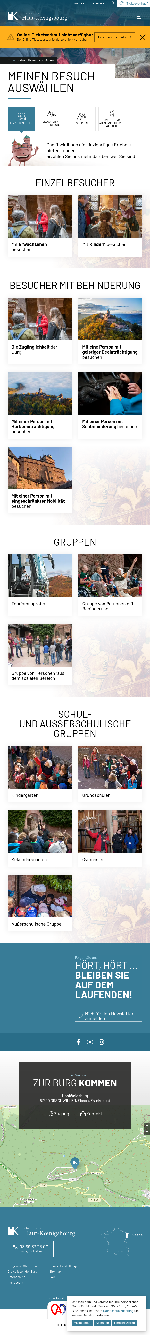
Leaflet (146, 1206)
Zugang (58, 1113)
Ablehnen (102, 1322)
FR (82, 3)
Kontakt (98, 3)
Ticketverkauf (133, 3)
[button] (139, 16)
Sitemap (55, 1271)
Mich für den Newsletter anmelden (106, 1016)
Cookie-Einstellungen (64, 1266)
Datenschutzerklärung (118, 1311)
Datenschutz (16, 1277)
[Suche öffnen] (112, 3)
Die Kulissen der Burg (22, 1271)
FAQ (52, 1277)
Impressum (15, 1282)
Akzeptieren (82, 1322)
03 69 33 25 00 (34, 1246)
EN (76, 3)
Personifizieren (124, 1322)
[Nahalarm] (142, 37)
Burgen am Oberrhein (22, 1266)
